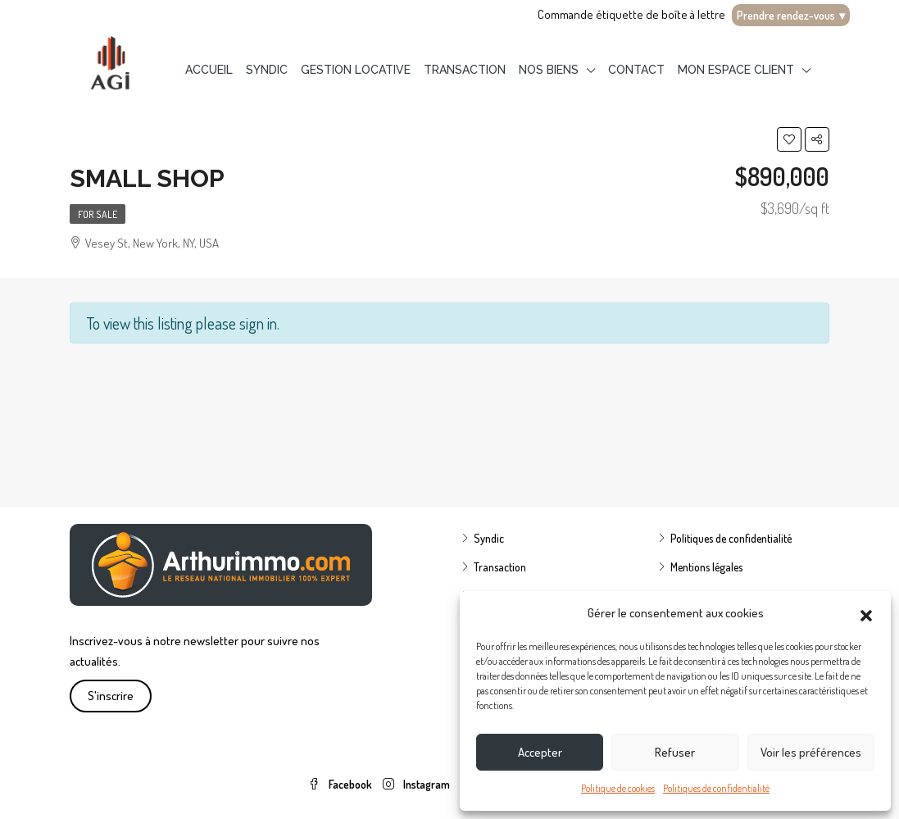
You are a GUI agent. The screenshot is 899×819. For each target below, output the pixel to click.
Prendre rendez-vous (791, 15)
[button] (866, 613)
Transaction (465, 69)
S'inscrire (111, 695)
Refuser (675, 752)
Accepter (540, 752)
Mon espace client (736, 69)
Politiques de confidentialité (716, 788)
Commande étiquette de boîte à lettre (631, 14)
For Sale (97, 214)
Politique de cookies (618, 788)
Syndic (267, 69)
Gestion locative (356, 69)
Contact (636, 69)
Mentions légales (706, 567)
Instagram (417, 784)
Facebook (341, 784)
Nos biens (549, 69)
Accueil (209, 69)
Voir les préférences (811, 752)
